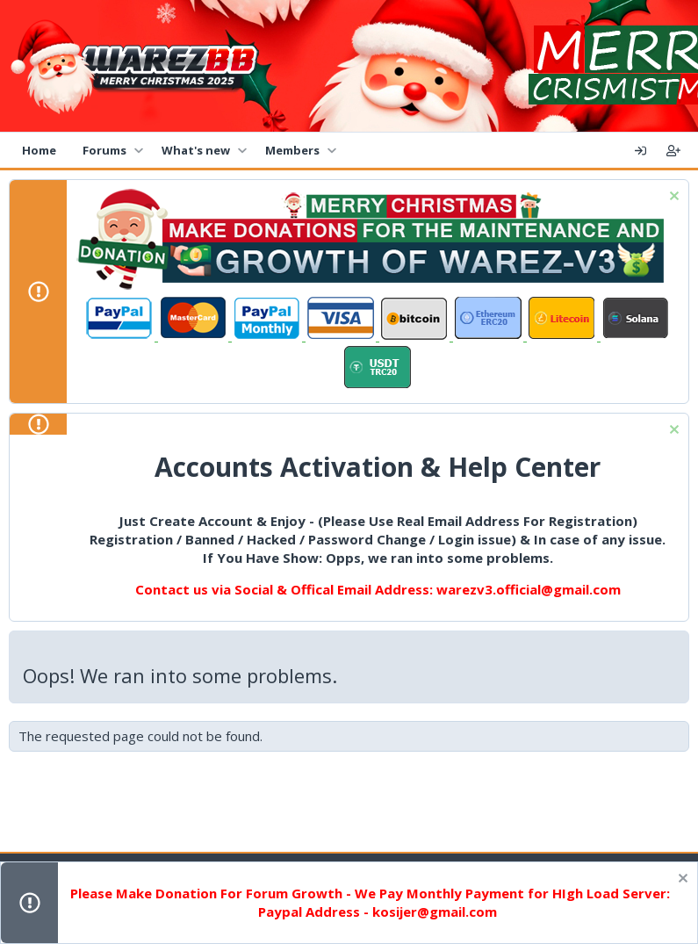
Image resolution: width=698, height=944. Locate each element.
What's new (196, 150)
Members (292, 150)
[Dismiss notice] (672, 198)
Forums (104, 150)
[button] (138, 150)
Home (39, 150)
